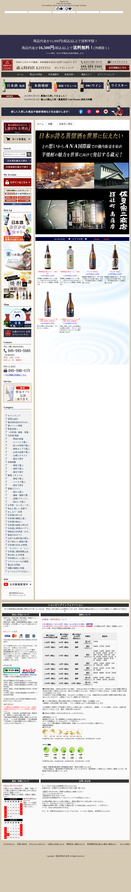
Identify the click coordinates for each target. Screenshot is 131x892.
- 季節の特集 (15, 439)
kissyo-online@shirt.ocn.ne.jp (58, 807)
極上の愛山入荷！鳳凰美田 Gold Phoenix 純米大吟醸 (66, 99)
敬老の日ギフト (15, 535)
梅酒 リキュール (15, 475)
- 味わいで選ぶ (17, 502)
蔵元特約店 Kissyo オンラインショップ (17, 594)
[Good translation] (59, 9)
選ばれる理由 (36, 74)
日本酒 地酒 (13, 435)
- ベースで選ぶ (17, 482)
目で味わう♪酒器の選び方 (20, 542)
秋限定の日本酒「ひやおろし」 (22, 532)
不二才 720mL (115, 272)
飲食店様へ (70, 74)
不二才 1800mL (92, 272)
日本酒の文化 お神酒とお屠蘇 (21, 545)
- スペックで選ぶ (18, 442)
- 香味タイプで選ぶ (19, 449)
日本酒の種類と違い (17, 518)
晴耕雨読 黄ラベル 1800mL (47, 272)
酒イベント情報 (15, 426)
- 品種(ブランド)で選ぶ (20, 498)
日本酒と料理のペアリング (20, 528)
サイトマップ (14, 416)
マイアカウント (9, 844)
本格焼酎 (12, 462)
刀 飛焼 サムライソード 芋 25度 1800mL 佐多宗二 (48, 320)
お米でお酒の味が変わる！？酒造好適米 (26, 538)
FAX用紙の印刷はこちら (15, 375)
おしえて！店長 (15, 512)
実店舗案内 (53, 74)
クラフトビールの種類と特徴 (21, 561)
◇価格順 (96, 239)
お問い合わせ (22, 844)
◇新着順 (106, 239)
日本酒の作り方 (15, 515)
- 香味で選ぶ (15, 465)
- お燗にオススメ (18, 455)
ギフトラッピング (106, 74)
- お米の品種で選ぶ (19, 452)
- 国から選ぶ (15, 492)
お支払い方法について (56, 844)
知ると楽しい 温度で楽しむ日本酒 (23, 508)
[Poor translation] (68, 9)
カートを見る (125, 844)
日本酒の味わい (15, 522)
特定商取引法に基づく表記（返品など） (102, 844)
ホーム (20, 74)
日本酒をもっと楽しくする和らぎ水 (24, 558)
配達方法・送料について (76, 844)
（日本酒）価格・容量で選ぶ (21, 432)
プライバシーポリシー (37, 844)
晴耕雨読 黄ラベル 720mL (70, 272)
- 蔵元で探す (15, 459)
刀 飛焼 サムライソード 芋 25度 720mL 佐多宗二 (70, 320)
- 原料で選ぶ (15, 469)
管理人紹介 (13, 419)
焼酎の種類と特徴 (16, 568)
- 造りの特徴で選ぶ (19, 445)
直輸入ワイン (14, 488)
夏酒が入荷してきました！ (54, 96)
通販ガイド (86, 74)
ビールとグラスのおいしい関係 (22, 571)
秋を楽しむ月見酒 (16, 555)
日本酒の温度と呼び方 (18, 525)
